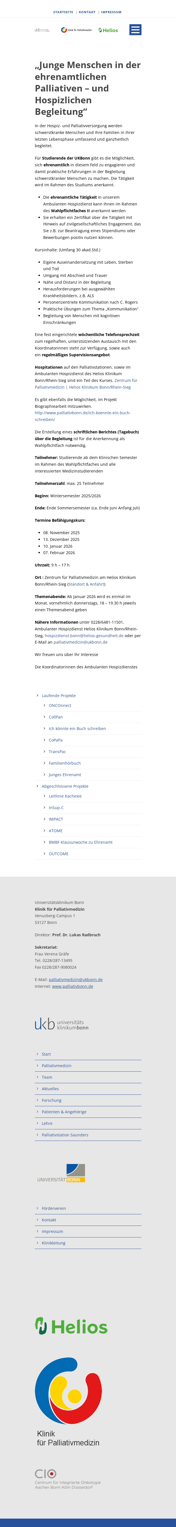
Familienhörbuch (65, 763)
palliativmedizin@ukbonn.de (81, 642)
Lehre (47, 1123)
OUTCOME (58, 853)
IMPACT (56, 819)
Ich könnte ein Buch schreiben (77, 728)
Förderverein (54, 1208)
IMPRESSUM (111, 12)
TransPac (57, 751)
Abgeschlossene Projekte (65, 786)
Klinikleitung (53, 1243)
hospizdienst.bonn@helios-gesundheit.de (84, 635)
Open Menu (135, 29)
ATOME (56, 830)
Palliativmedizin (57, 1065)
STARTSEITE (63, 12)
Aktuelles (50, 1088)
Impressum (52, 1231)
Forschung (51, 1100)
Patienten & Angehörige (64, 1111)
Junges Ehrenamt (65, 774)
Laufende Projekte (59, 695)
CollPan (56, 717)
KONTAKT (87, 12)
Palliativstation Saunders (65, 1135)
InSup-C (56, 807)
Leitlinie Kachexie (65, 796)
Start (46, 1054)
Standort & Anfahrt (86, 584)
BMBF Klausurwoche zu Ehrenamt (81, 842)
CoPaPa (56, 740)
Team (47, 1077)
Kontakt (49, 1220)
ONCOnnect (60, 705)
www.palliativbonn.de (72, 986)
